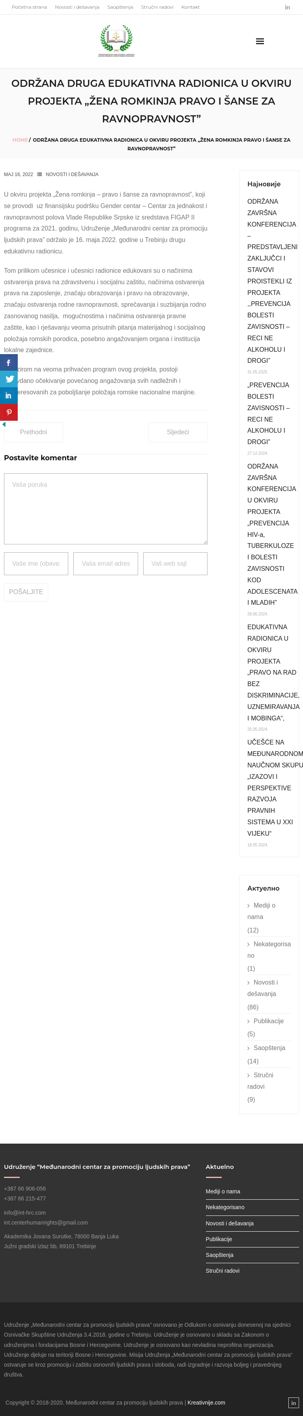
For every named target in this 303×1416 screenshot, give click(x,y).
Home (20, 140)
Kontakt (190, 7)
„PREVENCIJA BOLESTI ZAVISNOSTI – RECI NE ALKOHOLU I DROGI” (268, 413)
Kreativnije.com (206, 1402)
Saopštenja (120, 7)
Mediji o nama (261, 911)
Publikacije (269, 1021)
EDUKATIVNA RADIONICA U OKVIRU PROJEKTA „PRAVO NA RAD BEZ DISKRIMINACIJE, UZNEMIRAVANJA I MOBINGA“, (273, 672)
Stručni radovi (157, 7)
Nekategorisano (269, 950)
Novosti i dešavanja (77, 7)
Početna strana (29, 7)
